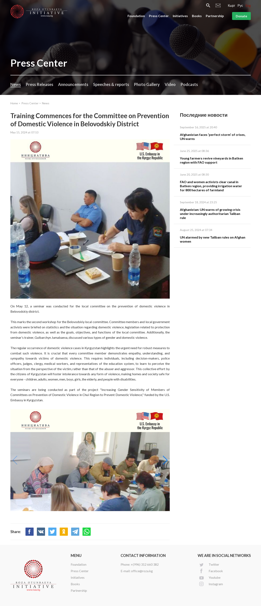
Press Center (159, 16)
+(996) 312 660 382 (145, 564)
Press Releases (39, 84)
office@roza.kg (142, 571)
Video (170, 84)
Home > (15, 103)
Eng (248, 5)
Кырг (231, 5)
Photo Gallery (147, 84)
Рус (240, 5)
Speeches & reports (111, 84)
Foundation (136, 16)
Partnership (215, 16)
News (15, 84)
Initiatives (180, 16)
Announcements (73, 84)
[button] (165, 460)
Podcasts (189, 84)
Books (197, 16)
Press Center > (31, 103)
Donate (241, 16)
